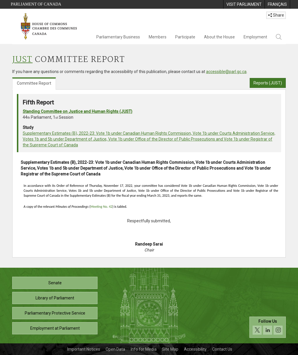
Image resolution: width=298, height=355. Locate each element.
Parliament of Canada (36, 4)
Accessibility (195, 349)
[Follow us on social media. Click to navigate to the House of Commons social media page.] (267, 327)
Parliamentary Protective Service (55, 313)
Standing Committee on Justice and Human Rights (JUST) (77, 111)
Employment (255, 37)
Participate (185, 37)
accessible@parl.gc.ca (226, 71)
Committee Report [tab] (34, 83)
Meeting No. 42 (101, 207)
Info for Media (144, 349)
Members (157, 37)
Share (276, 15)
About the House (219, 37)
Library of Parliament (55, 298)
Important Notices (83, 349)
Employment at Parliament (55, 328)
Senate (55, 283)
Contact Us (222, 349)
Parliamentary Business (118, 37)
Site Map (170, 349)
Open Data (115, 349)
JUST (22, 59)
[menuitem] (244, 4)
